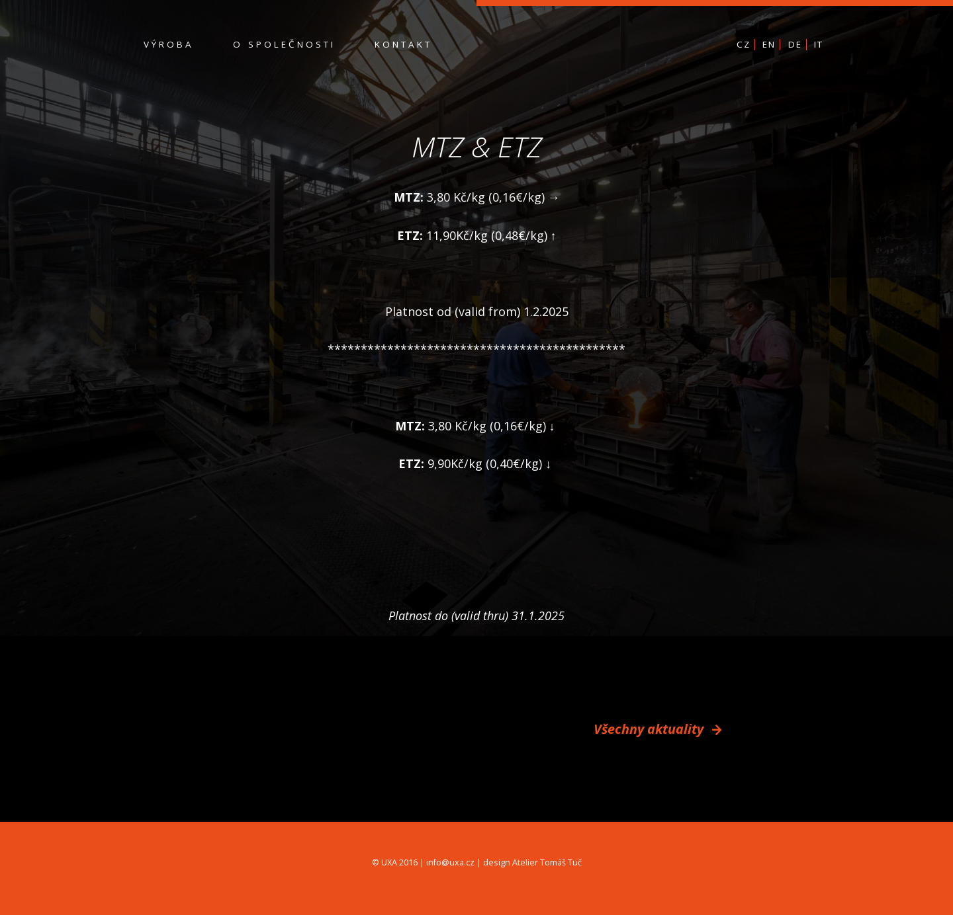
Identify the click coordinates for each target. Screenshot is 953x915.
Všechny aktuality (657, 729)
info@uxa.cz (450, 862)
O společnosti (284, 44)
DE (795, 44)
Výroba (169, 44)
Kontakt (403, 44)
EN (769, 44)
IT (818, 44)
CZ (743, 44)
